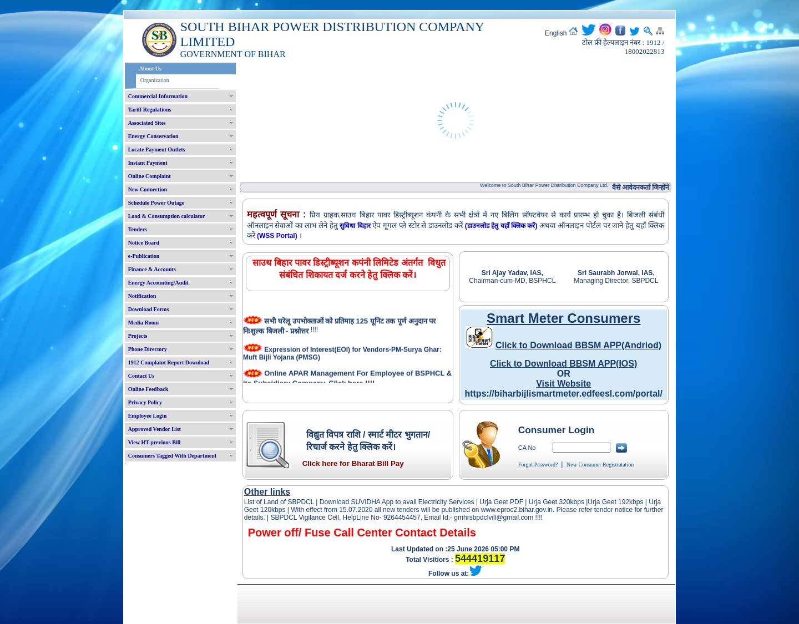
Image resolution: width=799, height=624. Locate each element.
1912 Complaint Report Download (168, 362)
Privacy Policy (145, 402)
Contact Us (141, 376)
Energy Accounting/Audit (158, 283)
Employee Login (147, 416)
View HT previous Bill (154, 442)
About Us (150, 68)
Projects (138, 336)
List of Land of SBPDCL (279, 502)
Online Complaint (149, 176)
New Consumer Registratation (600, 464)
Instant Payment (148, 163)
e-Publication (144, 256)
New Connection (147, 189)
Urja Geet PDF (501, 502)
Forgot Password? (538, 464)
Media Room (143, 322)
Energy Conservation (153, 136)
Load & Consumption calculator (166, 216)
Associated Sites (147, 123)
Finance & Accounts (152, 269)
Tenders (137, 229)
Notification (142, 296)
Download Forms (148, 309)
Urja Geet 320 (549, 502)
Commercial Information (158, 96)
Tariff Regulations (149, 109)
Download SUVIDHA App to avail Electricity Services (396, 502)
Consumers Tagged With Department (172, 456)
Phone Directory (147, 349)
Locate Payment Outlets (156, 149)
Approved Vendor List (154, 429)
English (556, 33)
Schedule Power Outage (156, 203)
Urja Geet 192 (608, 502)
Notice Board (143, 243)
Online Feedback (148, 389)
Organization (154, 80)
